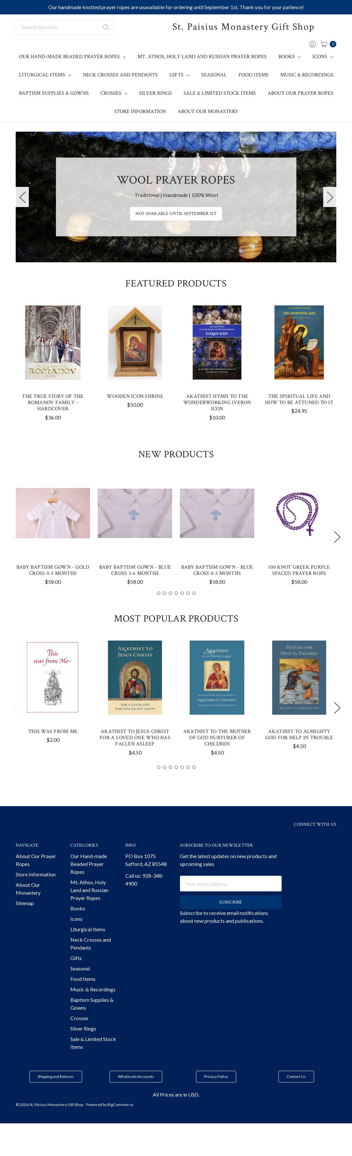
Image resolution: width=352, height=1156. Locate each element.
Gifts (179, 75)
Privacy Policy (216, 1092)
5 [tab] (182, 609)
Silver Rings (155, 93)
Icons (322, 56)
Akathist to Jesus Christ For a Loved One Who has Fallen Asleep (134, 754)
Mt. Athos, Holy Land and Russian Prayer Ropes (202, 56)
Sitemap (25, 919)
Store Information (140, 111)
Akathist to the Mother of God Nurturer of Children (217, 754)
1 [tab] (158, 609)
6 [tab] (188, 609)
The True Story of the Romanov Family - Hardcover (52, 419)
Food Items (253, 75)
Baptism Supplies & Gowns (54, 93)
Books (289, 56)
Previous (22, 197)
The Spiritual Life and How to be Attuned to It (299, 415)
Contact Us (296, 1092)
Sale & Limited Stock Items (220, 93)
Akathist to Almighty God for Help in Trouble (299, 750)
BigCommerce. (120, 1120)
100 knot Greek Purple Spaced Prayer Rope (299, 586)
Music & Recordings (306, 75)
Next (329, 197)
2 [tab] (164, 609)
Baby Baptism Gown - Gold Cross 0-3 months (53, 586)
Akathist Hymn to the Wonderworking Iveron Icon (217, 419)
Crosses (113, 93)
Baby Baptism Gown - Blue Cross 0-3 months (217, 586)
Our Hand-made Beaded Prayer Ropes (72, 56)
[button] (55, 1093)
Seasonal (214, 75)
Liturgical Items (45, 75)
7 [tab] (194, 609)
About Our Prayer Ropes (300, 93)
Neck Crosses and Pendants (120, 75)
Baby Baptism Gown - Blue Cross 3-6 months (135, 586)
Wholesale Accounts (136, 1092)
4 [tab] (176, 609)
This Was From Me (53, 747)
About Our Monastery (208, 111)
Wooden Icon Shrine (135, 412)
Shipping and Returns (56, 1092)
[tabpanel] (53, 382)
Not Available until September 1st (176, 214)
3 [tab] (170, 609)
